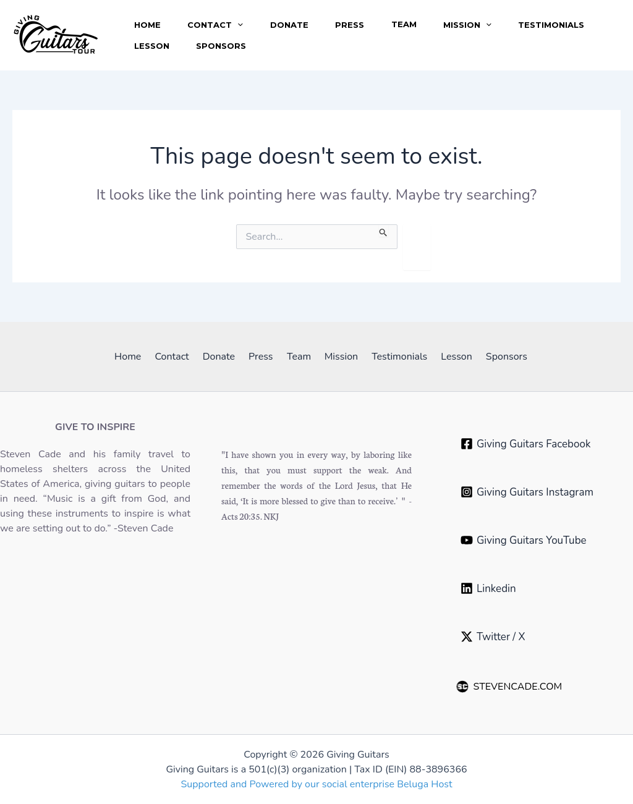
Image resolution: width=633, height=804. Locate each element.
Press (355, 18)
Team (410, 18)
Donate (293, 18)
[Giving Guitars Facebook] (525, 444)
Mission (476, 18)
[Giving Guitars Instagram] (527, 492)
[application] (239, 18)
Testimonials (562, 18)
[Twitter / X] (493, 636)
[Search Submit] (383, 230)
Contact (217, 18)
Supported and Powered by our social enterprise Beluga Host (316, 784)
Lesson (152, 52)
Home (148, 18)
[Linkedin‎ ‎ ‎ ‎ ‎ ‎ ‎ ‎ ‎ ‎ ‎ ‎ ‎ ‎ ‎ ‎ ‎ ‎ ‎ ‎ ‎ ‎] (517, 588)
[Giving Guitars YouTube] (524, 540)
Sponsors (223, 52)
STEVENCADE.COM (509, 686)
